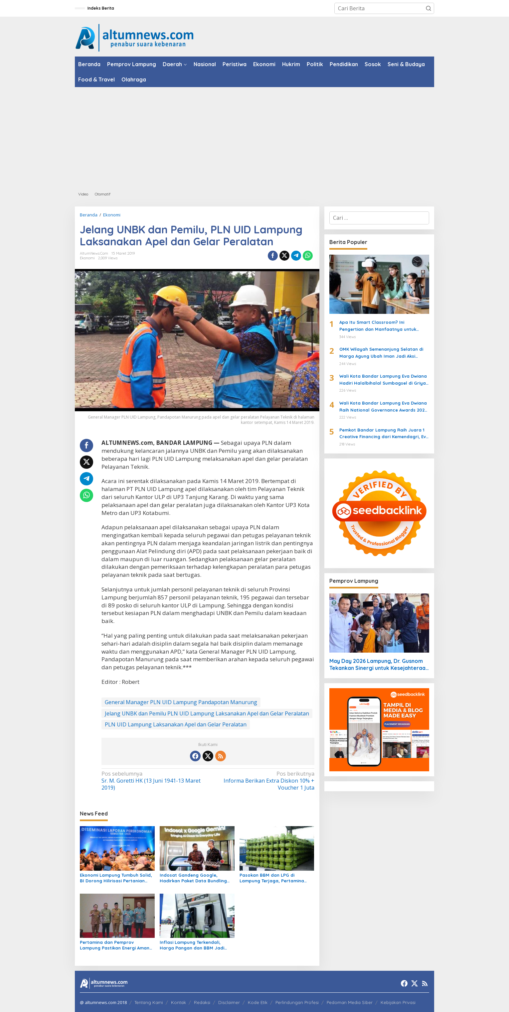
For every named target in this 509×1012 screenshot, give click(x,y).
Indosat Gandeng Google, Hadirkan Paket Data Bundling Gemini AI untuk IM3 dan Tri (193, 878)
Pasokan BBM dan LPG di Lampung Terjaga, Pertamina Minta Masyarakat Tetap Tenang (275, 878)
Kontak (178, 1002)
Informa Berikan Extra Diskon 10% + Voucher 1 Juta (263, 780)
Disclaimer (229, 1002)
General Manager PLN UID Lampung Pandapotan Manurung (181, 702)
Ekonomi (87, 258)
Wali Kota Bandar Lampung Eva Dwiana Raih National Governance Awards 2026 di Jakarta (383, 407)
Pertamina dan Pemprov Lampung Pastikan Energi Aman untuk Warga (114, 945)
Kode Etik (257, 1002)
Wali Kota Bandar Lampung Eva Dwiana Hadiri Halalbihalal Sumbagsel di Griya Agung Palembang (383, 380)
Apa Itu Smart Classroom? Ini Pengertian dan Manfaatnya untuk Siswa (377, 326)
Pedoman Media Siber (350, 1002)
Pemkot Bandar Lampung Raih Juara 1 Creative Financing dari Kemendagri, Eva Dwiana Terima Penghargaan (384, 434)
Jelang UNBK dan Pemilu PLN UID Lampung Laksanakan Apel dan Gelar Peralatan (207, 713)
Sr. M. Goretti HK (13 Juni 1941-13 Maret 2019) (152, 780)
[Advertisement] (254, 137)
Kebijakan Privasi (398, 1002)
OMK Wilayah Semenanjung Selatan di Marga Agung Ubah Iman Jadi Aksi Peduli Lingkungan (381, 353)
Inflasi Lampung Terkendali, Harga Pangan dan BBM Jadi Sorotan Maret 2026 (192, 945)
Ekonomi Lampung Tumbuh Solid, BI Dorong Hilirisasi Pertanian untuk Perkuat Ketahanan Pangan (116, 878)
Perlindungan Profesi (297, 1002)
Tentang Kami (148, 1002)
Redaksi (202, 1002)
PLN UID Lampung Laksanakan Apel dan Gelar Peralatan (176, 724)
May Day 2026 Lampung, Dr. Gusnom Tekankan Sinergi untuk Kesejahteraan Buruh (378, 665)
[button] (428, 8)
